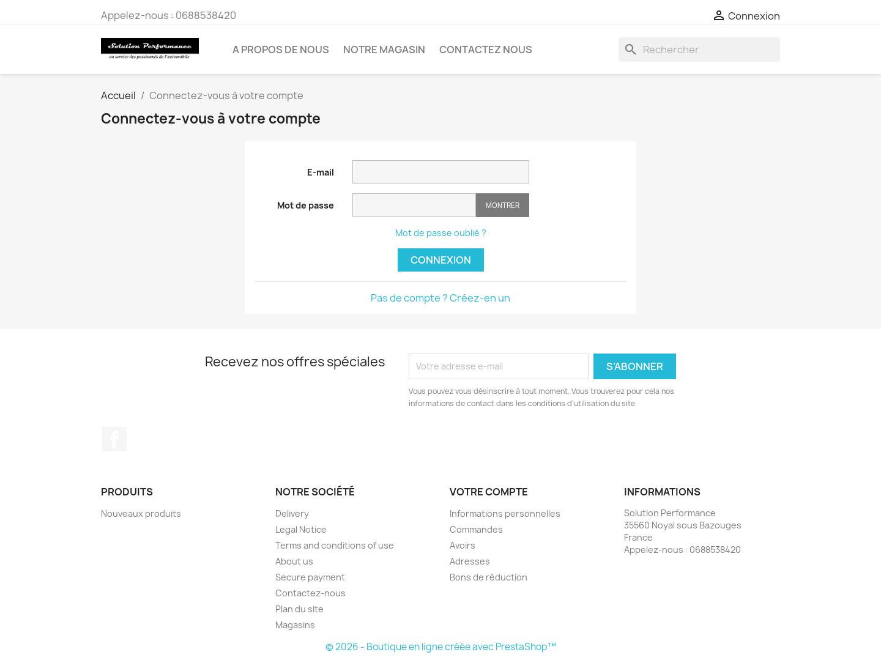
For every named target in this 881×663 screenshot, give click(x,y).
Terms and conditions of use (334, 545)
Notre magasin (384, 49)
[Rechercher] (699, 49)
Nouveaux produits (141, 513)
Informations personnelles (505, 513)
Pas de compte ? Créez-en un (440, 298)
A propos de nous (280, 49)
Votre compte (489, 491)
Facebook (114, 439)
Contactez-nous (310, 593)
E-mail (320, 172)
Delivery (292, 513)
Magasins (295, 625)
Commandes (476, 529)
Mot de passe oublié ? (440, 233)
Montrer (502, 205)
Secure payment (310, 577)
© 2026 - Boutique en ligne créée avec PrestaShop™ (440, 646)
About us (294, 561)
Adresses (470, 561)
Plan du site (299, 609)
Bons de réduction (488, 577)
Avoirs (462, 545)
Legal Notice (301, 529)
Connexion (441, 260)
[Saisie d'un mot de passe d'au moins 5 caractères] (414, 205)
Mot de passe (305, 205)
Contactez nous (485, 49)
